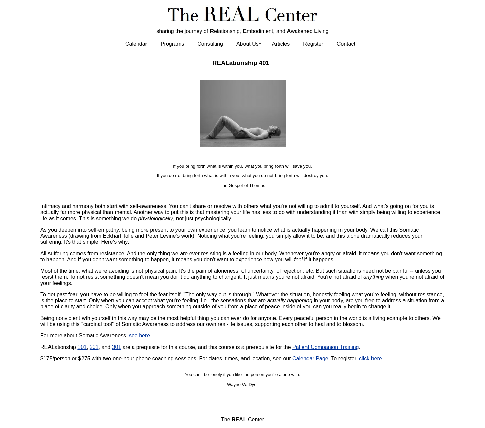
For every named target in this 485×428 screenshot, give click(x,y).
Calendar (136, 44)
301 (116, 347)
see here (139, 335)
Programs (172, 44)
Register (313, 44)
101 (82, 347)
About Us (247, 44)
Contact (346, 44)
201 (94, 347)
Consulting (210, 44)
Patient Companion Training (325, 347)
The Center (242, 419)
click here (370, 358)
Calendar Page (310, 358)
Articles (281, 44)
